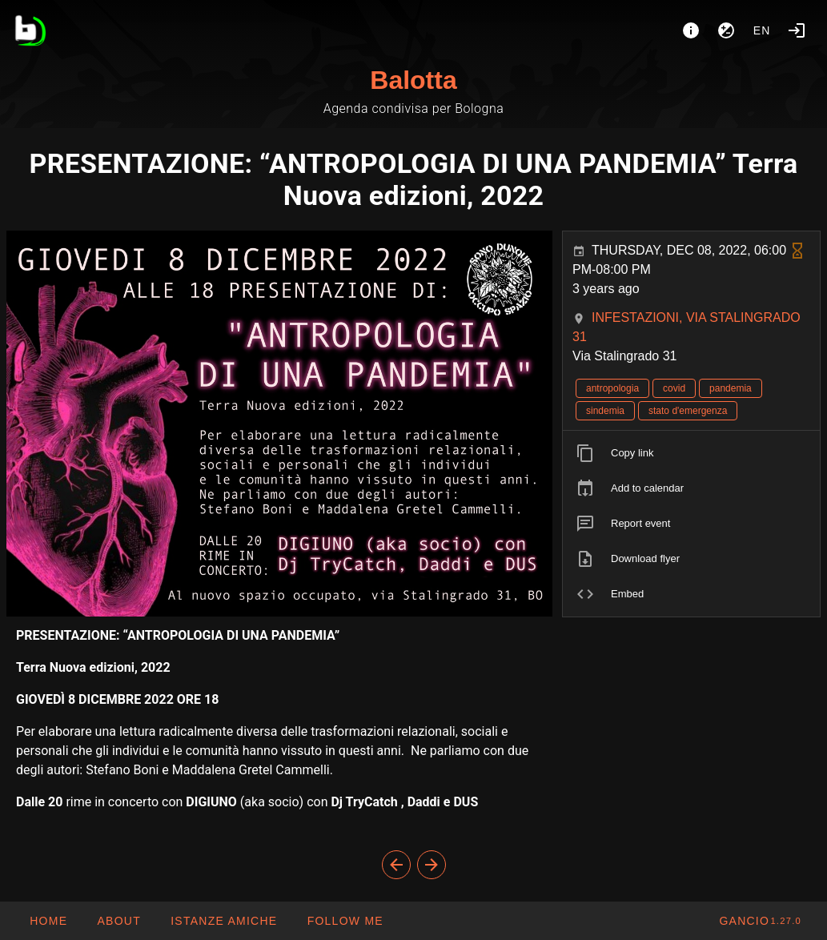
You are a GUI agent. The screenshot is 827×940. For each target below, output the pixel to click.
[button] (223, 920)
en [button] (762, 30)
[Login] (796, 30)
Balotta (413, 80)
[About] (691, 30)
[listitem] (691, 453)
